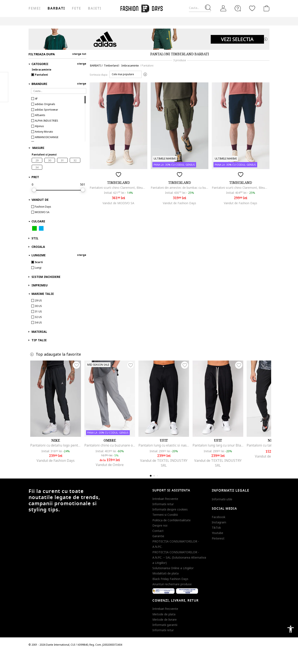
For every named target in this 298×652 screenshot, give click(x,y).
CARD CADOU (229, 21)
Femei (35, 8)
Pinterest (218, 538)
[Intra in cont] (223, 8)
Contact (158, 531)
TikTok (216, 528)
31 (62, 160)
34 (37, 167)
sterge (81, 63)
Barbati (56, 8)
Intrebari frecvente (165, 499)
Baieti (94, 8)
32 (75, 160)
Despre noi (159, 525)
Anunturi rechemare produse (172, 584)
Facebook (218, 517)
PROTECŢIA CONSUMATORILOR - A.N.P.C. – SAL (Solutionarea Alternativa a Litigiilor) (179, 557)
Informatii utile (222, 499)
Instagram (219, 522)
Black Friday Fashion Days (170, 579)
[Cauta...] (200, 8)
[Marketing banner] (149, 39)
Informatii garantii (164, 625)
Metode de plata (163, 614)
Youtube (217, 533)
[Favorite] (252, 8)
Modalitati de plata (165, 573)
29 (37, 160)
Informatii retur (163, 504)
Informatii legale (230, 490)
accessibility (290, 629)
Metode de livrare (164, 619)
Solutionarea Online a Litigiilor (173, 568)
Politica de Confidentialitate (171, 520)
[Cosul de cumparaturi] (265, 8)
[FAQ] (237, 8)
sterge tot (79, 54)
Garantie (158, 536)
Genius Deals (190, 21)
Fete (76, 8)
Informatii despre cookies (170, 509)
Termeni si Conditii (165, 515)
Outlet (171, 21)
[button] (125, 74)
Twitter (4, 95)
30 (49, 160)
